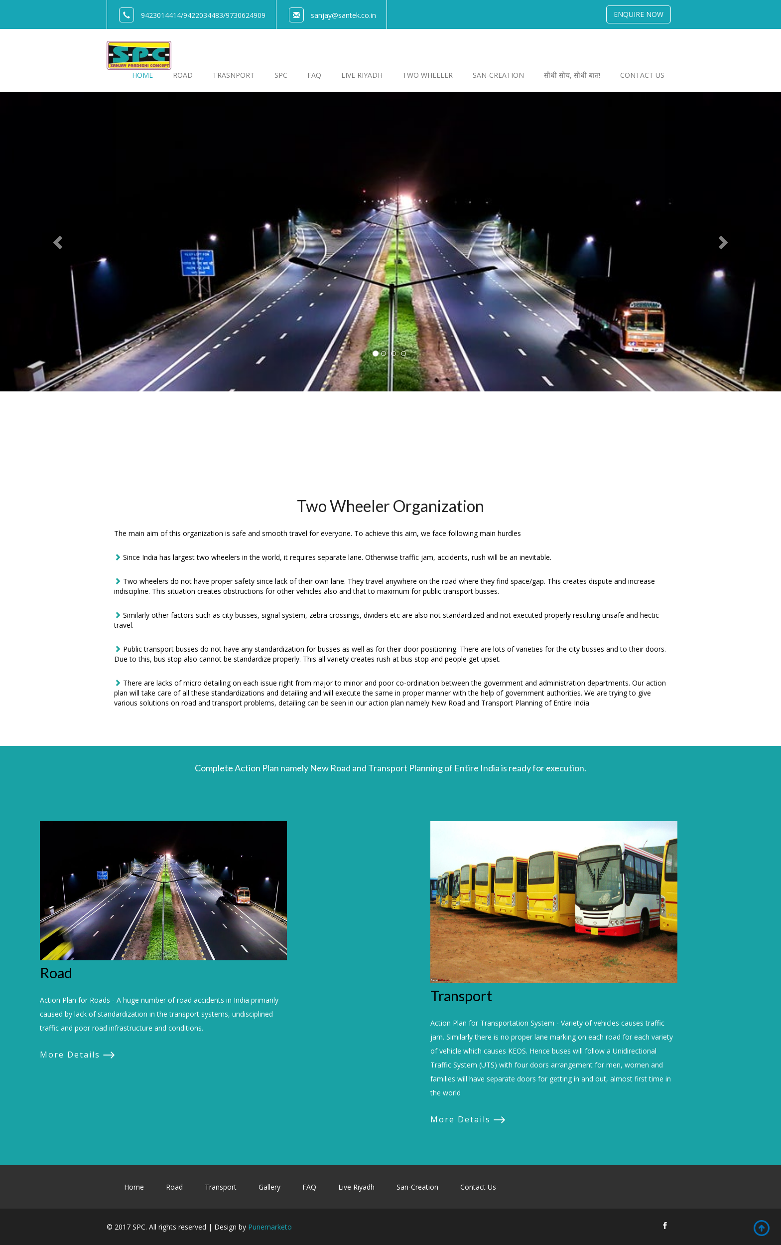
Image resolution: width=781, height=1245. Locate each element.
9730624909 (245, 15)
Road (56, 972)
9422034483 (203, 15)
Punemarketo (270, 1227)
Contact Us (478, 1187)
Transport (461, 995)
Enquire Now (638, 14)
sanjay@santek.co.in (343, 15)
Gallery (269, 1187)
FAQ (309, 1187)
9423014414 (161, 15)
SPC (280, 75)
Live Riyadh (356, 1187)
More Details (70, 1054)
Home (134, 1187)
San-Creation (417, 1187)
